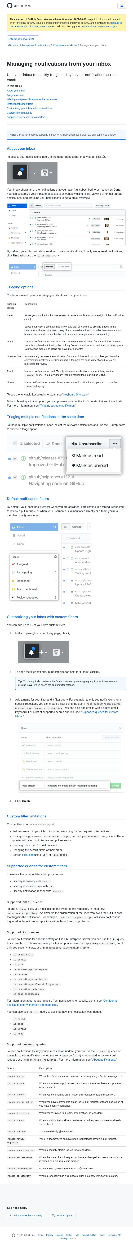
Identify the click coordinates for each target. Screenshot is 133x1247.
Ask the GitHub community (26, 1215)
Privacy (49, 1235)
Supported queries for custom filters (26, 117)
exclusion (28, 854)
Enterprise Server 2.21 (22, 38)
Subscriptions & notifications (34, 45)
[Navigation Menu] (121, 6)
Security (59, 1235)
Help (77, 1235)
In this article (14, 86)
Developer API (114, 1235)
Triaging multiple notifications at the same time (32, 99)
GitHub (12, 45)
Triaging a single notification (57, 405)
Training (64, 1238)
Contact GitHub (89, 1235)
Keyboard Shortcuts (75, 394)
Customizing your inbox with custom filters (29, 108)
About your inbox (16, 90)
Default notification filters (20, 104)
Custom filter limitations (19, 112)
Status (69, 1235)
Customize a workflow (65, 45)
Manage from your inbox (93, 45)
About (73, 1238)
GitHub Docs (22, 6)
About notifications (103, 1059)
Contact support (62, 1215)
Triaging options (15, 95)
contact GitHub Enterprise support (99, 26)
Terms (40, 1235)
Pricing (102, 1235)
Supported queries (25, 902)
